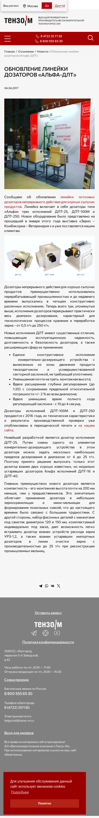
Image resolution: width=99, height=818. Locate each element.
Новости (42, 51)
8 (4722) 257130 (17, 707)
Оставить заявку (48, 613)
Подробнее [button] (20, 792)
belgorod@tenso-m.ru (19, 720)
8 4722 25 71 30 (51, 36)
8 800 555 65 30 (51, 41)
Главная (9, 51)
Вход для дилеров (19, 733)
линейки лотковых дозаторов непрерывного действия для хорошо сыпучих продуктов (49, 201)
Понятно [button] (44, 803)
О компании (26, 51)
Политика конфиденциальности (48, 642)
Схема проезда (16, 680)
